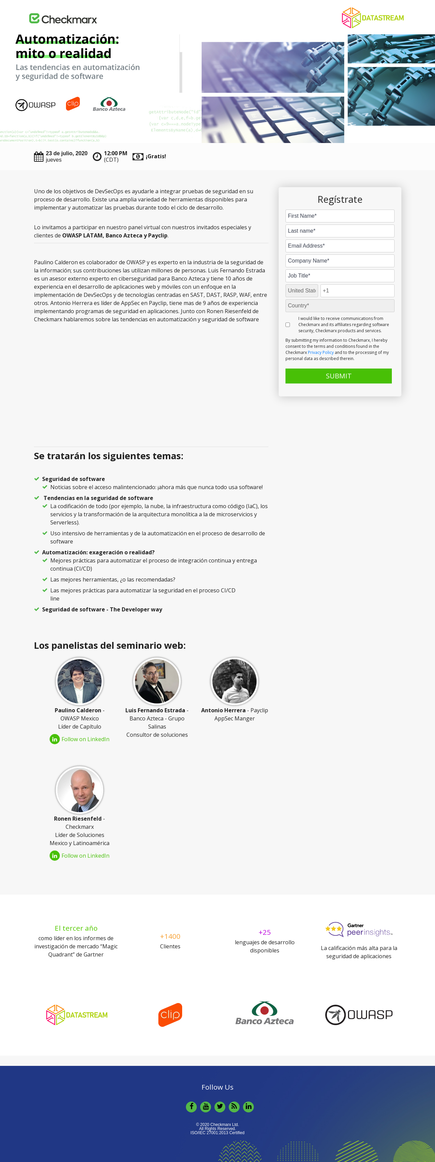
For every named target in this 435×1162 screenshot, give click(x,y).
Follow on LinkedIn (79, 739)
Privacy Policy (321, 352)
